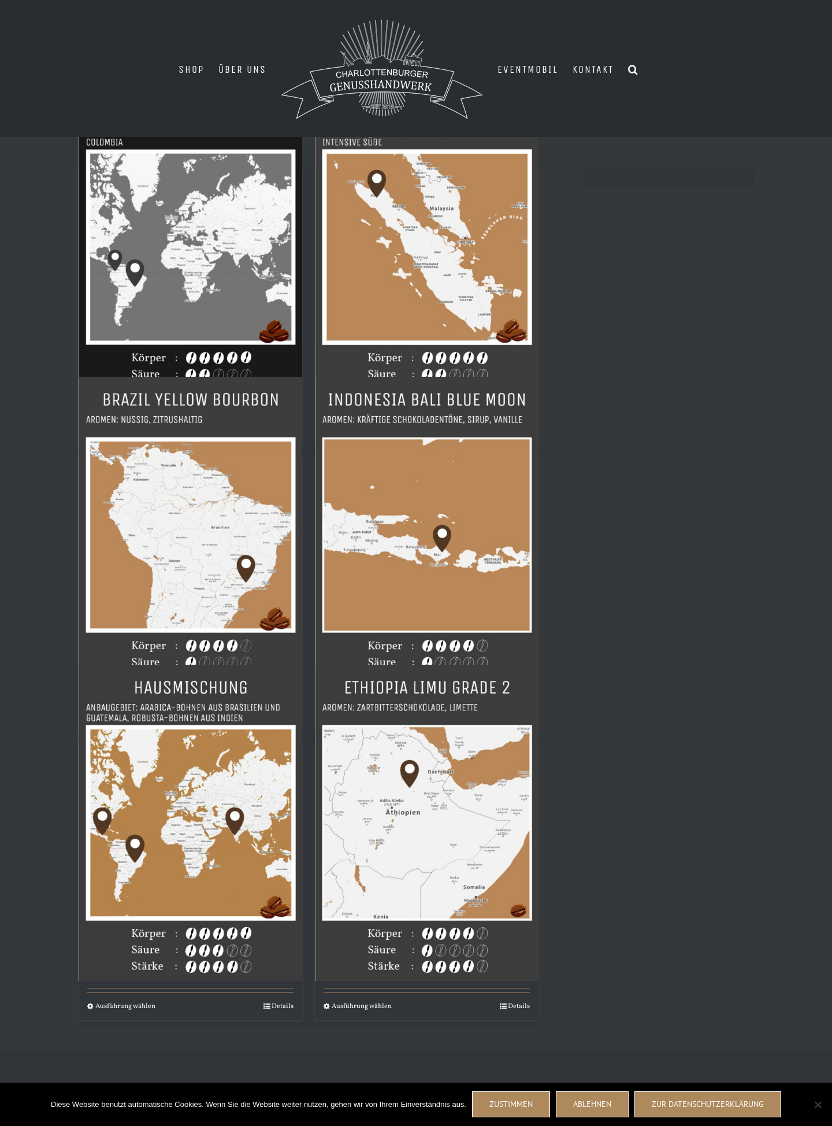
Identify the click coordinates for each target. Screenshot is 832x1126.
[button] (633, 69)
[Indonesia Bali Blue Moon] (426, 534)
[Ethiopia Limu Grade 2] (426, 822)
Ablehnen (592, 1104)
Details (283, 1006)
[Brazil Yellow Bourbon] (190, 534)
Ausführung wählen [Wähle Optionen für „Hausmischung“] (125, 1006)
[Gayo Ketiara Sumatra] (426, 246)
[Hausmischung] (190, 822)
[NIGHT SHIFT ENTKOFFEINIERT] (190, 246)
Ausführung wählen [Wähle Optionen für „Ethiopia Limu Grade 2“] (362, 1006)
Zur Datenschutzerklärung (708, 1104)
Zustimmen (511, 1104)
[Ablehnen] (817, 1104)
